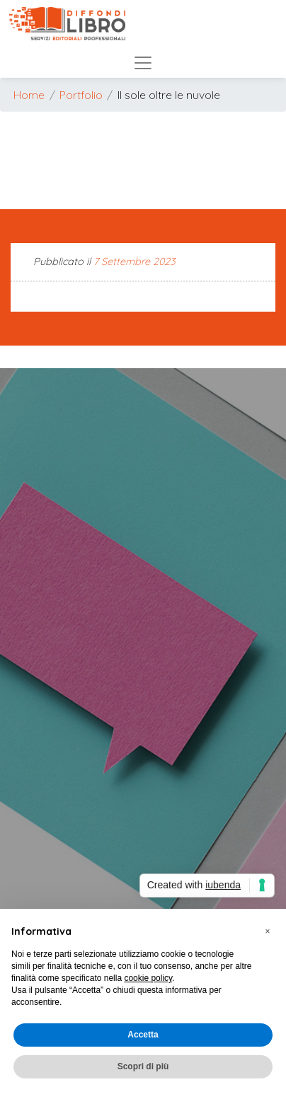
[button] (267, 931)
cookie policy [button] (148, 978)
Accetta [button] (142, 1035)
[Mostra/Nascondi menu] (143, 59)
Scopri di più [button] (143, 1066)
